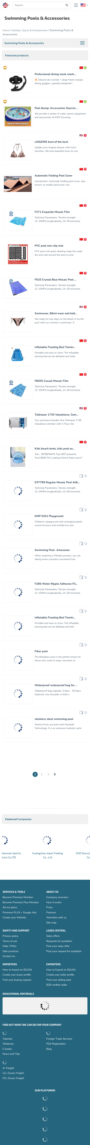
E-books (7, 1049)
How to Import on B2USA (17, 970)
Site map (51, 922)
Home (6, 30)
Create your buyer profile (17, 975)
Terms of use (10, 941)
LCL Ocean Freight (13, 1073)
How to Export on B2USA (61, 970)
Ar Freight (8, 1068)
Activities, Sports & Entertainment (29, 30)
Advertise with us (56, 917)
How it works (54, 902)
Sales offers (53, 936)
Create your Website (14, 917)
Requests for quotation (59, 941)
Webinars (8, 1044)
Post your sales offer (58, 946)
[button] (6, 5)
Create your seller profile (60, 975)
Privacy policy (10, 936)
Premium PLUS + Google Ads (20, 912)
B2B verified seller (56, 985)
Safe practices (11, 951)
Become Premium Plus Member (21, 902)
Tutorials (7, 1039)
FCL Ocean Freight (13, 1078)
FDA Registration (56, 1044)
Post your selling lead (58, 980)
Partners (51, 912)
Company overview (57, 897)
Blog (49, 1049)
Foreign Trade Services (59, 1039)
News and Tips (11, 1054)
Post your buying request (17, 980)
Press (49, 907)
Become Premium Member (18, 897)
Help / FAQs (9, 946)
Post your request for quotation (64, 951)
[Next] (54, 774)
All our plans (10, 907)
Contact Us (9, 956)
